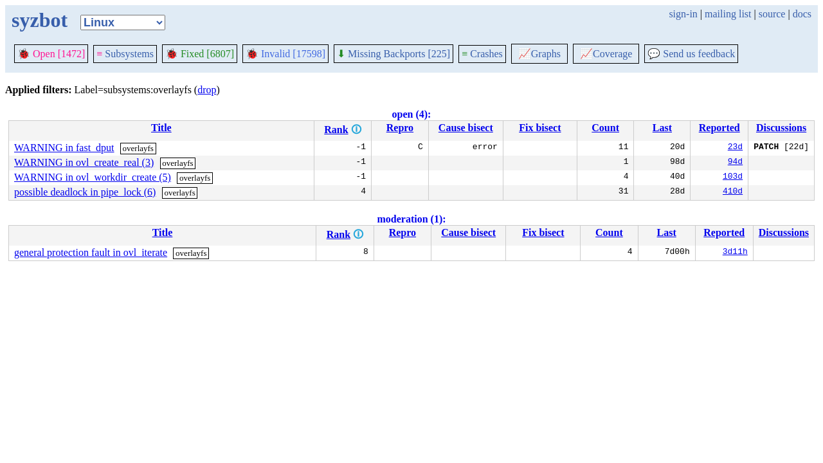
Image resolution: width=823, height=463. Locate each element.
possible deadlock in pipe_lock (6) (85, 191)
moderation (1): (411, 218)
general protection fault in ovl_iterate (90, 252)
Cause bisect (466, 127)
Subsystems (125, 53)
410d (733, 192)
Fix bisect (540, 127)
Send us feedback (691, 53)
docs (802, 13)
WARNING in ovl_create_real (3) (84, 162)
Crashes (482, 53)
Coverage (606, 53)
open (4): (411, 114)
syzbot (40, 20)
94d (735, 162)
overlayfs (138, 148)
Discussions (781, 127)
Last (662, 127)
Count (605, 127)
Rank (336, 129)
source (772, 13)
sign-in (683, 13)
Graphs (539, 53)
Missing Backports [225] (393, 53)
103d (733, 177)
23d (735, 148)
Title (161, 127)
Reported (719, 127)
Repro (399, 127)
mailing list (728, 13)
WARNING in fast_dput (64, 147)
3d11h (735, 253)
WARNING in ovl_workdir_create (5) (92, 177)
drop (206, 89)
